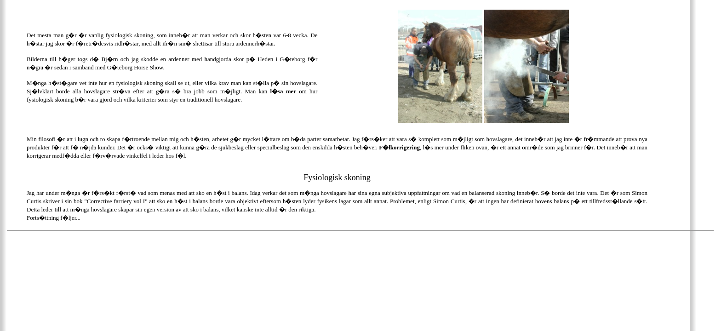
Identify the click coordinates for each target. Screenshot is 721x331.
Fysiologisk (322, 177)
